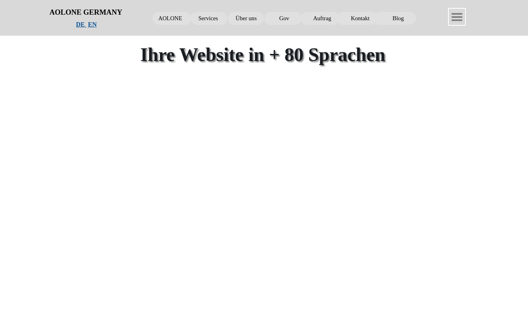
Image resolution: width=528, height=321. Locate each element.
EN (92, 24)
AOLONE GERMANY (85, 12)
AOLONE (170, 18)
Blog (398, 18)
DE (81, 24)
